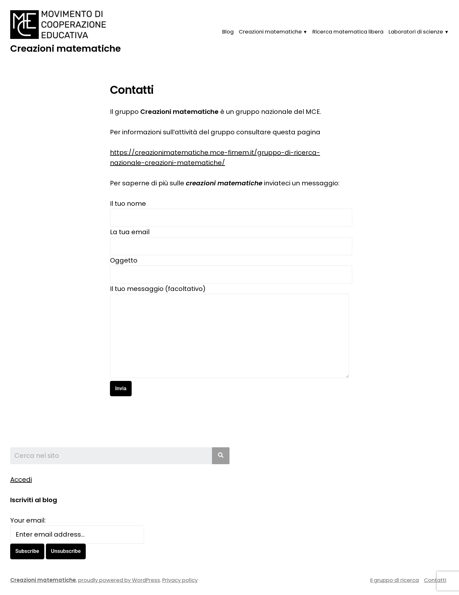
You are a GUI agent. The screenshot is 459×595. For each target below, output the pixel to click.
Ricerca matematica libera (347, 31)
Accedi (21, 479)
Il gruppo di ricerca (394, 580)
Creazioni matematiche (65, 48)
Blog (228, 31)
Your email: (28, 520)
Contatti (435, 580)
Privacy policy (180, 580)
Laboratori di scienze (416, 31)
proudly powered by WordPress (119, 580)
